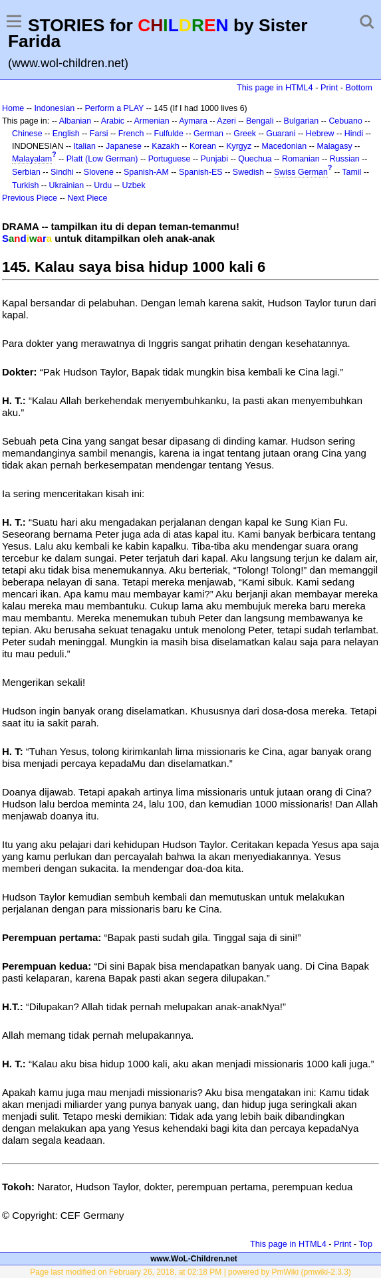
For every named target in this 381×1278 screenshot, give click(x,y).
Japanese (124, 146)
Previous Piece (29, 198)
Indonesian (54, 108)
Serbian (26, 172)
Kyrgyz (238, 146)
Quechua (254, 158)
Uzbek (133, 185)
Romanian (301, 158)
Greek (244, 133)
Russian (345, 158)
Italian (85, 146)
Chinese (27, 133)
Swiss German (301, 172)
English (66, 133)
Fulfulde (169, 133)
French (131, 133)
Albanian (75, 121)
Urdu (103, 185)
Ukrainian (66, 185)
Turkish (25, 185)
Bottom (359, 87)
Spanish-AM (146, 172)
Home (13, 108)
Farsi (99, 133)
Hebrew (320, 133)
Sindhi (62, 172)
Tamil (351, 172)
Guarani (280, 133)
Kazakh (166, 146)
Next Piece (87, 198)
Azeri (226, 121)
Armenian (151, 121)
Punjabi (215, 158)
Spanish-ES (201, 172)
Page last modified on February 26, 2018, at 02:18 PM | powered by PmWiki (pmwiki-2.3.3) (190, 1272)
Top (365, 1244)
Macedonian (284, 146)
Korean (203, 146)
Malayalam (32, 158)
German (208, 133)
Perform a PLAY (114, 108)
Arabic (112, 121)
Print (329, 87)
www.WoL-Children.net (193, 1258)
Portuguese (169, 158)
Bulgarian (301, 121)
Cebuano (345, 121)
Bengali (260, 121)
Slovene (99, 172)
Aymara (193, 121)
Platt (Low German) (102, 158)
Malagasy (334, 146)
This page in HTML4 (275, 87)
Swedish (248, 172)
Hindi (353, 133)
